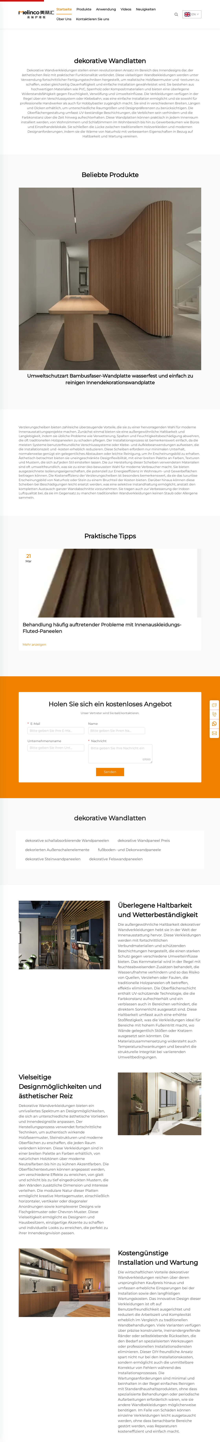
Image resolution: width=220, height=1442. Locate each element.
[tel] (214, 714)
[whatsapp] (214, 724)
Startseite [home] (64, 9)
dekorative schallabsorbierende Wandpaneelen (67, 840)
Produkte (83, 9)
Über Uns (63, 19)
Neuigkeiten (146, 9)
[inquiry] (214, 705)
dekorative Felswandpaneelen (116, 859)
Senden (110, 772)
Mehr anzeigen (34, 644)
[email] (214, 733)
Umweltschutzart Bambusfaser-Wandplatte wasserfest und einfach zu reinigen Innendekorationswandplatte (110, 379)
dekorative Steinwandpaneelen (53, 859)
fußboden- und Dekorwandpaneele (129, 850)
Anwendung (106, 9)
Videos (126, 9)
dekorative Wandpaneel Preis (144, 840)
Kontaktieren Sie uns (92, 19)
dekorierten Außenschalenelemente (57, 850)
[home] (36, 14)
